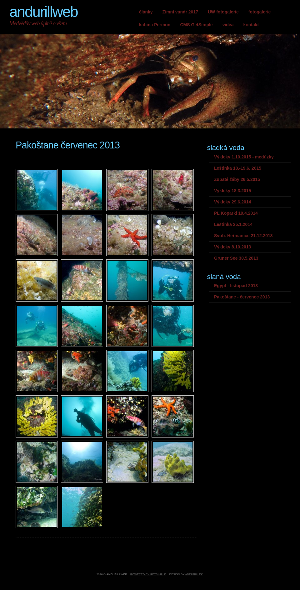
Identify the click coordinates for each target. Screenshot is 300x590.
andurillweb (43, 11)
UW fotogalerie (223, 11)
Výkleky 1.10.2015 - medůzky (244, 156)
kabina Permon (154, 24)
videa (228, 24)
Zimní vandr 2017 (180, 11)
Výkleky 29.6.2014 (232, 201)
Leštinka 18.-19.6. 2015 (237, 168)
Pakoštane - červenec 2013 (242, 296)
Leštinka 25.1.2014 (233, 224)
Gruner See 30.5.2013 (236, 258)
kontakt (251, 24)
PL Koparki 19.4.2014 (236, 213)
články (146, 11)
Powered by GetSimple (148, 574)
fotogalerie (259, 11)
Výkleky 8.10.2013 (232, 246)
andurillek (194, 574)
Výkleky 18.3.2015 (232, 190)
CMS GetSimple (196, 24)
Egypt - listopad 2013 (236, 285)
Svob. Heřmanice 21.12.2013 (243, 235)
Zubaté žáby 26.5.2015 (237, 179)
